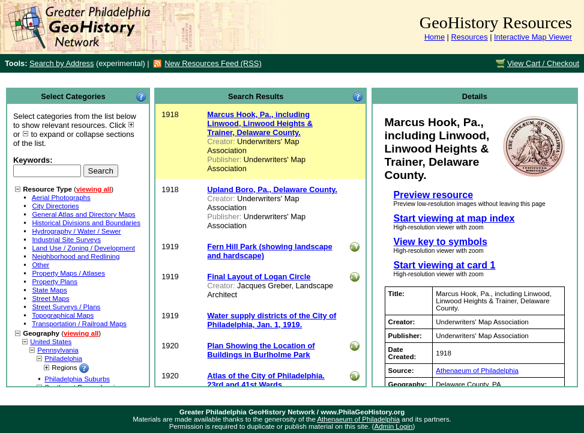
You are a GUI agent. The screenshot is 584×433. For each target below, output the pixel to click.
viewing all (93, 189)
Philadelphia (63, 358)
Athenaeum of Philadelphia (477, 370)
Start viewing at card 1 (445, 265)
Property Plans (54, 281)
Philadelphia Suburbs (77, 379)
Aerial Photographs (61, 197)
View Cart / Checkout (543, 63)
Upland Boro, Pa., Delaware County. (272, 189)
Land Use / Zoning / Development (83, 248)
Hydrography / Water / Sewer (76, 231)
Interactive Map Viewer (533, 36)
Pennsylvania (58, 350)
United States (50, 341)
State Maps (49, 290)
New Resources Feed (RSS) (212, 63)
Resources (469, 36)
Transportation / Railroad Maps (79, 323)
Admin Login (393, 426)
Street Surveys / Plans (66, 306)
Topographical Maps (63, 315)
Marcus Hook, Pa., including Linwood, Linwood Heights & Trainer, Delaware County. (260, 123)
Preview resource (434, 195)
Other (40, 264)
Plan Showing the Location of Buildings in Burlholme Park (261, 350)
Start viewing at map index (454, 218)
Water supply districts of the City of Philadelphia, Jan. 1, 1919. (271, 320)
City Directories (55, 206)
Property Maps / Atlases (68, 273)
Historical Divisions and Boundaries (86, 222)
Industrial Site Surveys (66, 239)
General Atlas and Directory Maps (83, 214)
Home (434, 36)
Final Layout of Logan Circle (258, 276)
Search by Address (61, 63)
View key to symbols (440, 242)
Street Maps (50, 298)
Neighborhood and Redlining (75, 256)
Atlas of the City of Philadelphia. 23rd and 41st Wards (266, 380)
